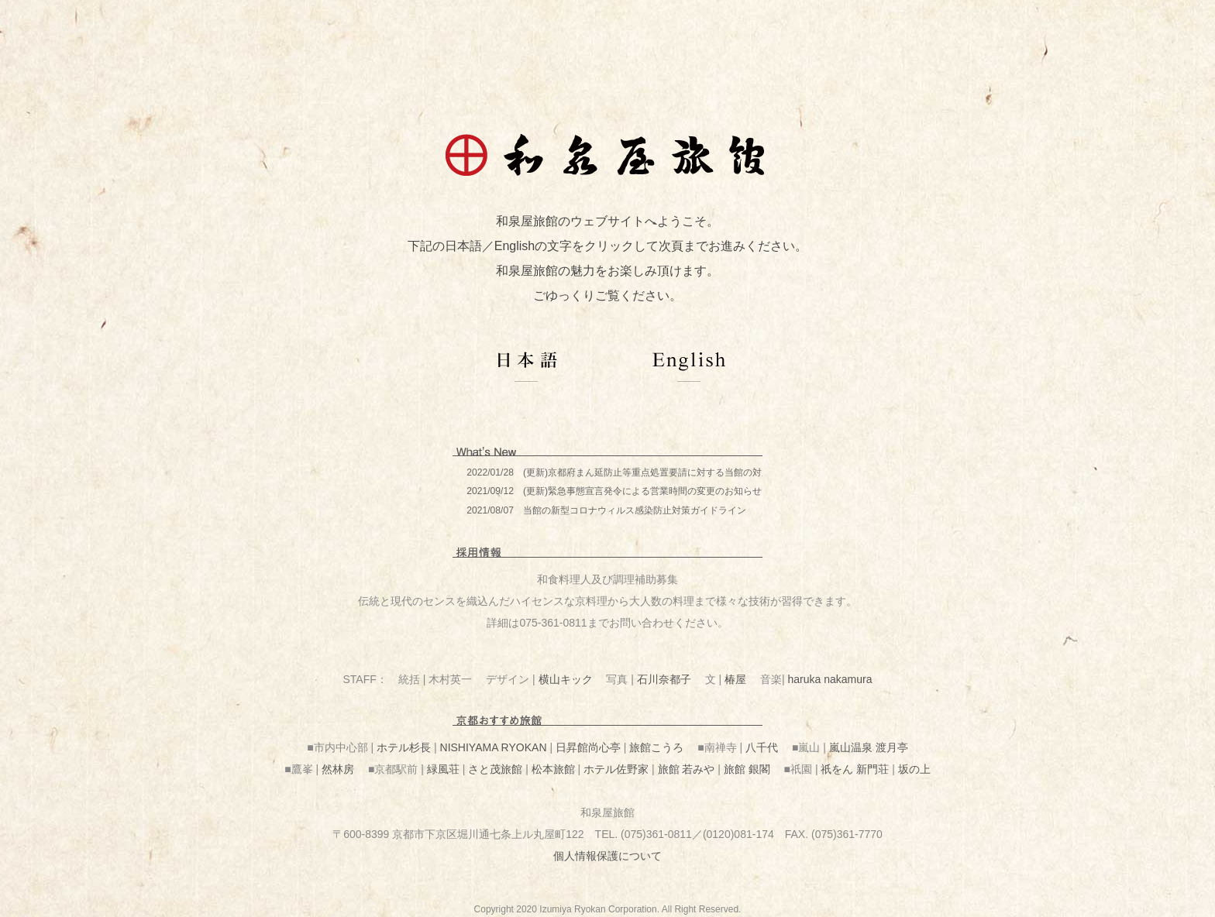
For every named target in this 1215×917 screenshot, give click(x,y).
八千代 (761, 747)
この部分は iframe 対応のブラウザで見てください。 (607, 491)
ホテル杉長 (404, 747)
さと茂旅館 (495, 769)
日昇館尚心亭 (588, 747)
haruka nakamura (830, 679)
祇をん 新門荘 (855, 769)
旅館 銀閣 (747, 769)
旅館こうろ (656, 747)
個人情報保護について (607, 856)
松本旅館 (553, 769)
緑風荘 (443, 769)
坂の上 (914, 769)
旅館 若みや (686, 769)
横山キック (566, 679)
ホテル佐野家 (616, 769)
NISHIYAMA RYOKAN (493, 747)
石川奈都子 (664, 679)
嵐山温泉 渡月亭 (868, 747)
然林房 (338, 769)
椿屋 (735, 679)
